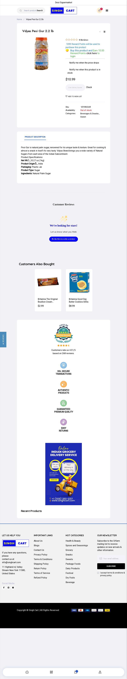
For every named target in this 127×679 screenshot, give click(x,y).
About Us (38, 541)
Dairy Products (73, 568)
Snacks (69, 554)
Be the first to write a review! (63, 239)
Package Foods (73, 564)
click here (91, 53)
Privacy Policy (40, 554)
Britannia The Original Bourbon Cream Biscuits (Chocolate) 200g (48, 300)
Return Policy (40, 568)
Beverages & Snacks (89, 113)
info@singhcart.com (11, 562)
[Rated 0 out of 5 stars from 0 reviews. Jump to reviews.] (77, 40)
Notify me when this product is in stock (83, 71)
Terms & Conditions (43, 559)
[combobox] (31, 10)
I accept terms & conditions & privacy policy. (112, 574)
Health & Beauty (73, 541)
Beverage (70, 582)
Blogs (36, 545)
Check (89, 87)
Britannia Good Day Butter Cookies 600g (78, 300)
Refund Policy (40, 577)
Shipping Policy (41, 564)
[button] (3, 339)
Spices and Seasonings (77, 545)
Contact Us (39, 550)
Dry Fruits (70, 577)
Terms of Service (42, 573)
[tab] (35, 138)
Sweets (69, 559)
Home (19, 19)
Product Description (35, 137)
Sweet (83, 117)
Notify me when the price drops (84, 62)
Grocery (69, 550)
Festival (69, 573)
